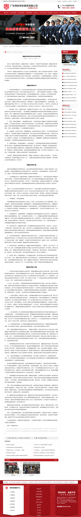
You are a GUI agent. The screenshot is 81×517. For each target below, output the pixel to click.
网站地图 (64, 1)
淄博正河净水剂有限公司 (47, 482)
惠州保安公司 (25, 482)
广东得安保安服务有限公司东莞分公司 (37, 46)
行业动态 (20, 52)
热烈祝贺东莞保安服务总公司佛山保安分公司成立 (44, 455)
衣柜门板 (40, 482)
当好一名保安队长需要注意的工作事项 (70, 76)
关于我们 (68, 12)
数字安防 (13, 504)
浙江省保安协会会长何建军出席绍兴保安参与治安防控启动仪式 (70, 73)
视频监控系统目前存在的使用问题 (70, 82)
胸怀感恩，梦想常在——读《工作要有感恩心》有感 (70, 91)
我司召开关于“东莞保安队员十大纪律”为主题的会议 (44, 452)
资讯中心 (56, 12)
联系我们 (70, 1)
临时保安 (13, 498)
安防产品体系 (43, 12)
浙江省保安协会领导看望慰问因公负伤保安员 (70, 127)
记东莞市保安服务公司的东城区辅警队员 (70, 112)
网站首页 (6, 12)
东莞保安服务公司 (25, 46)
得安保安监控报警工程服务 (69, 64)
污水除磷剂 (66, 482)
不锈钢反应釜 (71, 482)
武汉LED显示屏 (12, 482)
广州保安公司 (31, 482)
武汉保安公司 (19, 482)
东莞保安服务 (18, 46)
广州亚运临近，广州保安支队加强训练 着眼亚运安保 (44, 450)
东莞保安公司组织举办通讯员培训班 (70, 133)
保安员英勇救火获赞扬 (42, 438)
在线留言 (75, 1)
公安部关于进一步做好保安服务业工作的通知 (43, 444)
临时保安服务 (21, 12)
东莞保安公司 (11, 46)
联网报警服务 (29, 12)
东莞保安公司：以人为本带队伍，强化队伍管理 (20, 438)
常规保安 (13, 495)
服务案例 (50, 12)
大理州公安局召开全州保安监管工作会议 (70, 97)
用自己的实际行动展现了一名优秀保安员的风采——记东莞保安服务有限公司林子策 (70, 94)
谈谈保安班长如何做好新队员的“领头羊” (70, 100)
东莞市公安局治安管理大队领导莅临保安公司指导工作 (70, 79)
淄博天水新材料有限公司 (58, 482)
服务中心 (36, 12)
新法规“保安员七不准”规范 (39, 447)
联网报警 (13, 507)
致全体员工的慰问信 (68, 109)
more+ (55, 460)
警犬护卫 (13, 510)
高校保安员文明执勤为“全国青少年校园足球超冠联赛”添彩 (70, 88)
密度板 (36, 482)
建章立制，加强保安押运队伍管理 (70, 85)
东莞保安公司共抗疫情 (68, 118)
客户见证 (62, 12)
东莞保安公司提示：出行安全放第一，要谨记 (70, 115)
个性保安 (13, 492)
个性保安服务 (13, 12)
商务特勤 (13, 501)
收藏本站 (59, 1)
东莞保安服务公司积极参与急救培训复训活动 (70, 124)
